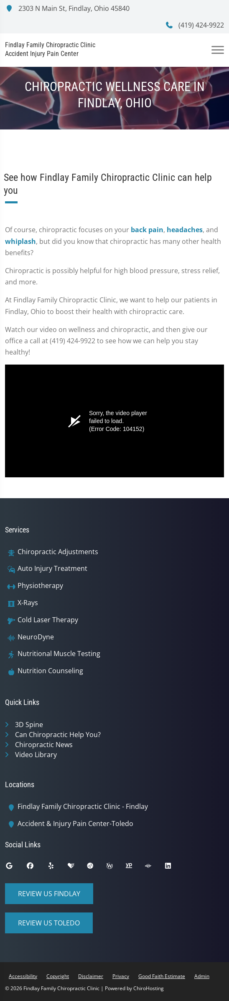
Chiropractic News (44, 744)
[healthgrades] (77, 867)
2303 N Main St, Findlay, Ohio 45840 (67, 8)
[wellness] (115, 867)
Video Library (36, 754)
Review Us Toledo (49, 923)
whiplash (20, 241)
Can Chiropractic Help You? (58, 734)
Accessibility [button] (23, 976)
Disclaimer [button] (90, 976)
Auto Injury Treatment (52, 568)
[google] (15, 867)
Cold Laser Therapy (48, 620)
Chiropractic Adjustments (58, 551)
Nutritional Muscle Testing (59, 653)
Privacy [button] (120, 976)
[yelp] (57, 867)
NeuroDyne (36, 637)
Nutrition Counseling (50, 670)
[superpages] (154, 867)
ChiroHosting (148, 988)
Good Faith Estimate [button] (161, 976)
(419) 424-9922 (194, 25)
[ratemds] (96, 867)
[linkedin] (174, 867)
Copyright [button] (57, 976)
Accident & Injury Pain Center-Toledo (75, 823)
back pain (147, 229)
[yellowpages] (135, 867)
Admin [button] (201, 976)
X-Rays (28, 602)
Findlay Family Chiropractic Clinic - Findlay (83, 806)
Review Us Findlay (49, 893)
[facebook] (36, 867)
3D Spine (29, 724)
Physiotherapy (40, 585)
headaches (185, 229)
